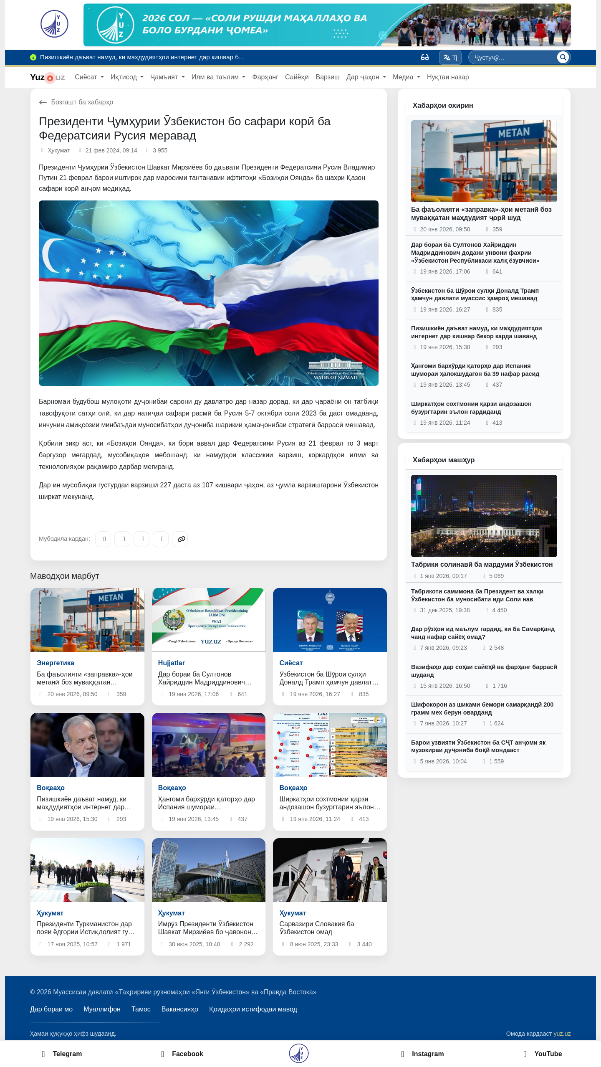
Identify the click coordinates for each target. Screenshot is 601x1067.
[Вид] (424, 57)
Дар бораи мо (51, 1009)
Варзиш (327, 77)
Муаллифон (102, 1009)
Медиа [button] (404, 77)
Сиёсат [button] (87, 77)
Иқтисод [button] (125, 77)
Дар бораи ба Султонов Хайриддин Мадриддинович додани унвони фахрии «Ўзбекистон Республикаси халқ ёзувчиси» (475, 252)
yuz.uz (562, 1033)
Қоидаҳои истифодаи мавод (253, 1009)
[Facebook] (122, 539)
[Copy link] (180, 539)
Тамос (141, 1009)
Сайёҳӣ (297, 77)
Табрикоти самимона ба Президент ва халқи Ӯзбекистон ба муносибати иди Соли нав (477, 595)
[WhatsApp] (161, 539)
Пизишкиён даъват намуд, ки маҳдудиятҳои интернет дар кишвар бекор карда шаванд (476, 332)
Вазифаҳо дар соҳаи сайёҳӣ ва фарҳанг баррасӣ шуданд (484, 671)
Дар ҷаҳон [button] (363, 77)
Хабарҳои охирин (443, 105)
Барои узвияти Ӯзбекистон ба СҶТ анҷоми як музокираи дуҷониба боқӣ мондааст (478, 746)
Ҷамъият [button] (164, 77)
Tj (450, 57)
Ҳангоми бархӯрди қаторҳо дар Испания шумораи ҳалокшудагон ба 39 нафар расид (475, 369)
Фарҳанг (265, 77)
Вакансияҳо (180, 1009)
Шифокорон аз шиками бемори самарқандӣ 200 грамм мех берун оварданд (482, 708)
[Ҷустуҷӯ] (563, 57)
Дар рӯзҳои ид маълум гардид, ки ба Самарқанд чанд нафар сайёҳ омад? (483, 633)
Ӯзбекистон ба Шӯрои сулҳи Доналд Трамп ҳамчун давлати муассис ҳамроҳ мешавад (475, 294)
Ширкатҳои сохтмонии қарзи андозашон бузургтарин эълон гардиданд (471, 407)
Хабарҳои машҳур (444, 460)
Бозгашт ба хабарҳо (76, 102)
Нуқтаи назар (448, 77)
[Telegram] (103, 539)
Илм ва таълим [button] (216, 77)
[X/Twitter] (141, 539)
